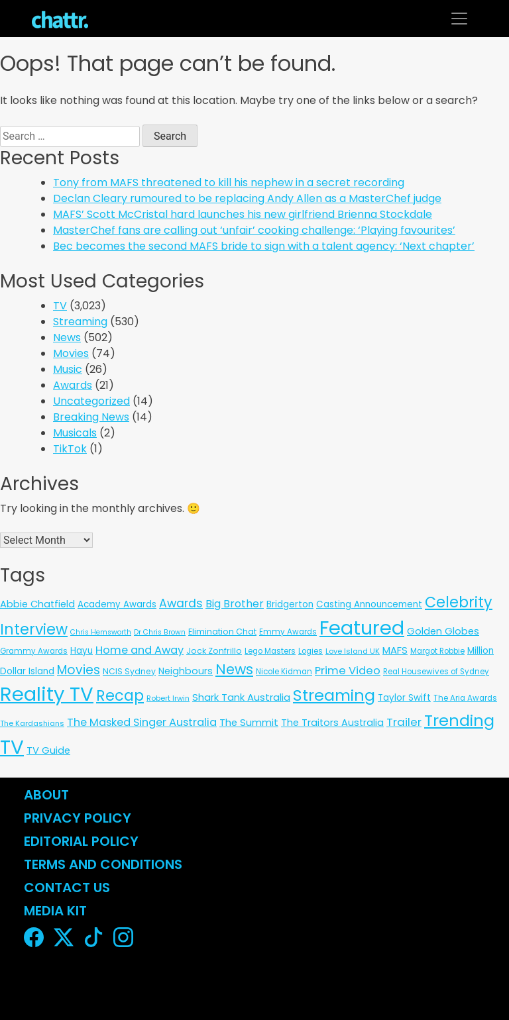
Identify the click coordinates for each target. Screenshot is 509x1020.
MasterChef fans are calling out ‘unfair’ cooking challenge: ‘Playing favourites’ (254, 230)
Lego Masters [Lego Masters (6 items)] (270, 651)
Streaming (80, 321)
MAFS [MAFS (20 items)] (395, 650)
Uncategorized (91, 401)
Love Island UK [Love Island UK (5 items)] (352, 651)
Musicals (75, 432)
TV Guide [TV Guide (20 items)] (48, 750)
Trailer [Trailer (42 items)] (404, 722)
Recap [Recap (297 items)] (120, 696)
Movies (71, 353)
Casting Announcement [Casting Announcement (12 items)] (369, 604)
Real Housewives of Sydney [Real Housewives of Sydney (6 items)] (436, 671)
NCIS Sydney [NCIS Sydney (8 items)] (129, 671)
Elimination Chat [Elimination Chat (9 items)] (222, 631)
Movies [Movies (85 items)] (78, 670)
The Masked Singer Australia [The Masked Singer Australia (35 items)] (142, 722)
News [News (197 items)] (234, 669)
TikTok (70, 448)
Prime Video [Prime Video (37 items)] (347, 670)
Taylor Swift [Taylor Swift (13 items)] (404, 697)
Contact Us (67, 887)
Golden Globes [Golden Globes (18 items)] (443, 631)
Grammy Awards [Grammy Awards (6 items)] (34, 651)
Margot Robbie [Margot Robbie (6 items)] (437, 651)
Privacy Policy (77, 818)
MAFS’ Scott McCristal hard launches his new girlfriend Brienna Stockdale (242, 214)
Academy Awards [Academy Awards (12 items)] (117, 604)
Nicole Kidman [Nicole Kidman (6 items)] (284, 671)
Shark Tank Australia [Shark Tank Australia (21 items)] (241, 697)
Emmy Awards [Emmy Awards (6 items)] (288, 632)
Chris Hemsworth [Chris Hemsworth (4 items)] (100, 632)
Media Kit (55, 910)
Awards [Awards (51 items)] (181, 603)
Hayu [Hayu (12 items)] (81, 650)
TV (60, 305)
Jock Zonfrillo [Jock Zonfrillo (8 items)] (214, 650)
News (67, 337)
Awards (72, 385)
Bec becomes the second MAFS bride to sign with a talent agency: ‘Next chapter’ (264, 246)
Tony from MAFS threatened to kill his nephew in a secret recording (228, 182)
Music (67, 369)
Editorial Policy (83, 841)
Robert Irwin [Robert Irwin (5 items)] (168, 698)
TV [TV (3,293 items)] (12, 746)
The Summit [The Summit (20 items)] (248, 722)
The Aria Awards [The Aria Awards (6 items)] (465, 698)
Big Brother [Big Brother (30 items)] (234, 603)
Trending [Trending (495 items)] (459, 720)
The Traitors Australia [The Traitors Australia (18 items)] (332, 722)
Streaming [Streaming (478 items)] (334, 695)
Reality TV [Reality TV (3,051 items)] (46, 693)
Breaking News (91, 417)
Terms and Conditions (103, 864)
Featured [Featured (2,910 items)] (361, 628)
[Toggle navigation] (459, 18)
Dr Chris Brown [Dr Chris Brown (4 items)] (160, 632)
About (46, 795)
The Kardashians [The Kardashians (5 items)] (32, 723)
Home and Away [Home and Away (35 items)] (139, 650)
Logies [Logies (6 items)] (310, 651)
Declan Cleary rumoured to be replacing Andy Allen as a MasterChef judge (247, 198)
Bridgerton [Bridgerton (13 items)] (289, 604)
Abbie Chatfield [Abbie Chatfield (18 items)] (37, 604)
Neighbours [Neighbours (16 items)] (185, 671)
